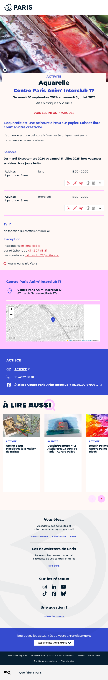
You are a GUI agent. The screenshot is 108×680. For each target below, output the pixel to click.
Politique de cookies (45, 661)
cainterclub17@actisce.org (43, 255)
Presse (81, 655)
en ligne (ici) (28, 245)
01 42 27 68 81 (37, 250)
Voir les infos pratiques (54, 113)
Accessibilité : (52, 655)
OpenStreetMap (87, 340)
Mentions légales (17, 655)
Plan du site (67, 661)
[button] (53, 320)
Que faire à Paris (30, 672)
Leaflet (70, 340)
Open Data (94, 655)
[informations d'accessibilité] (84, 183)
